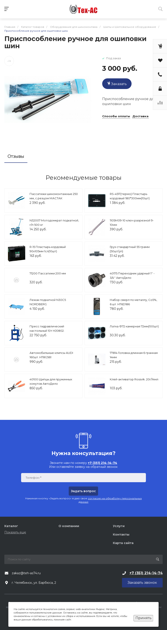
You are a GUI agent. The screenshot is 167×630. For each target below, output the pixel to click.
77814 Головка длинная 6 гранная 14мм (134, 355)
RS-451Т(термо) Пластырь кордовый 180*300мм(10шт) (130, 196)
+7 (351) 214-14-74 (146, 573)
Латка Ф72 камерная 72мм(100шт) (134, 326)
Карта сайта (123, 543)
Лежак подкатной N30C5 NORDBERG (48, 302)
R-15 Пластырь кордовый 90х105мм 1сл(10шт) (48, 249)
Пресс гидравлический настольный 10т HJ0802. (47, 328)
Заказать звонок (142, 583)
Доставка (140, 116)
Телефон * (33, 478)
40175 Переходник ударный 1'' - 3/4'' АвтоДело (132, 275)
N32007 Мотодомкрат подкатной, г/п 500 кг (54, 222)
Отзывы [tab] (16, 156)
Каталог (11, 526)
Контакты (121, 534)
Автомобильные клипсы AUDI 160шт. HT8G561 (51, 355)
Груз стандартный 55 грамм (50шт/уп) (130, 249)
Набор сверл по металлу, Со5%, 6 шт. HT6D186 (133, 302)
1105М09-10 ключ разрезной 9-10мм (132, 222)
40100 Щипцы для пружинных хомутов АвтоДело (51, 381)
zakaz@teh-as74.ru (26, 573)
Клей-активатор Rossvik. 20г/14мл (134, 379)
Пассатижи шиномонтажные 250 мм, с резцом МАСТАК (54, 196)
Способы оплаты (116, 116)
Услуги (119, 526)
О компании (68, 526)
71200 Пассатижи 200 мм (48, 273)
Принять (143, 618)
